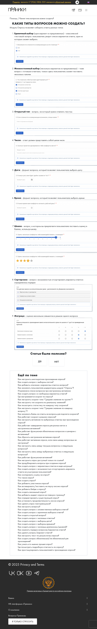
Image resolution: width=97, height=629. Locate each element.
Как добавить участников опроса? (33, 483)
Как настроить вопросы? (29, 506)
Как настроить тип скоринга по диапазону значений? (42, 402)
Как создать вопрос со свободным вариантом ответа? (42, 393)
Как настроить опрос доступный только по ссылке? (41, 460)
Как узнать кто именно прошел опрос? (35, 544)
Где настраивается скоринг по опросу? (35, 396)
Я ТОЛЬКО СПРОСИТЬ (22, 621)
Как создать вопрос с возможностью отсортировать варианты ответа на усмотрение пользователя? (46, 470)
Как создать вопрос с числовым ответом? (36, 518)
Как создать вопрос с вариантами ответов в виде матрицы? (45, 466)
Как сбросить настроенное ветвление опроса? (39, 437)
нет (56, 361)
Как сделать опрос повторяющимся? (34, 503)
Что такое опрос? (26, 477)
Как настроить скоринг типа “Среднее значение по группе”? (45, 399)
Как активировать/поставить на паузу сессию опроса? (43, 486)
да (39, 361)
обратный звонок (63, 2)
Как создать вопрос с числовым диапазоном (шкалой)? (42, 527)
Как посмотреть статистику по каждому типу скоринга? (43, 405)
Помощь (13, 18)
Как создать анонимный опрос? (32, 492)
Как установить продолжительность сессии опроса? (41, 500)
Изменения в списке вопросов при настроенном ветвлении (44, 390)
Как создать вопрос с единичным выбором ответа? (41, 512)
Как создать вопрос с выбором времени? (36, 524)
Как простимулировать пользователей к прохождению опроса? (46, 550)
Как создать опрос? (27, 480)
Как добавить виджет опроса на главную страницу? (41, 495)
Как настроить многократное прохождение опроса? (41, 379)
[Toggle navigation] (86, 10)
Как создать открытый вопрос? (32, 515)
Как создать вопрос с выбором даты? (35, 521)
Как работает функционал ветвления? (35, 457)
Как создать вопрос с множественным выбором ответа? (43, 509)
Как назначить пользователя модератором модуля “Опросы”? (46, 388)
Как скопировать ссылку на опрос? (33, 474)
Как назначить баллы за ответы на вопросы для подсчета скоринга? (48, 414)
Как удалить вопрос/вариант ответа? (35, 532)
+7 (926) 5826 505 (37, 2)
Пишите (16, 2)
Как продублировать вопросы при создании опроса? (42, 463)
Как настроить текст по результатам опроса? (38, 535)
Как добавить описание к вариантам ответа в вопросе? (43, 385)
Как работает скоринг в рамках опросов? (37, 417)
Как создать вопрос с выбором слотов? (36, 382)
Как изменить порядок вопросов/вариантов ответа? (42, 529)
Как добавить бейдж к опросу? (32, 489)
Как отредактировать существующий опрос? (38, 498)
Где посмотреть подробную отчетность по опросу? (41, 547)
